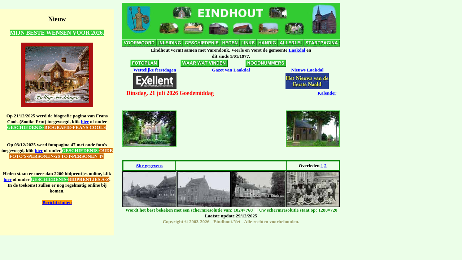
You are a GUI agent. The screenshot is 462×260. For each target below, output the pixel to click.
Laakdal (296, 50)
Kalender (327, 93)
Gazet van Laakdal (231, 70)
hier (85, 121)
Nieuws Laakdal (307, 70)
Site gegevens (149, 165)
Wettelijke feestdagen (154, 70)
